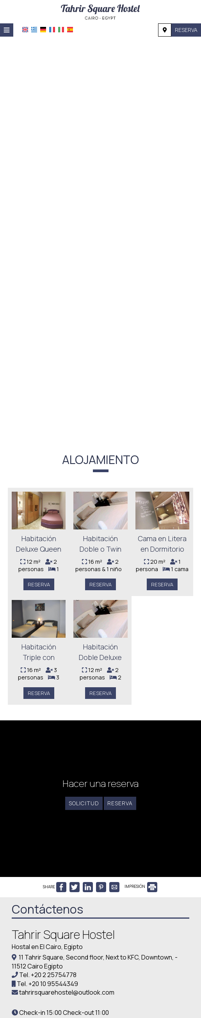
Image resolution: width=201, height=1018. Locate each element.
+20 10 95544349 (53, 983)
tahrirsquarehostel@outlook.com (66, 992)
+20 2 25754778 (53, 974)
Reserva (186, 30)
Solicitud (84, 803)
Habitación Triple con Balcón (38, 657)
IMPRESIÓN (141, 886)
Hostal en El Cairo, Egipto (47, 946)
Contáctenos (47, 909)
